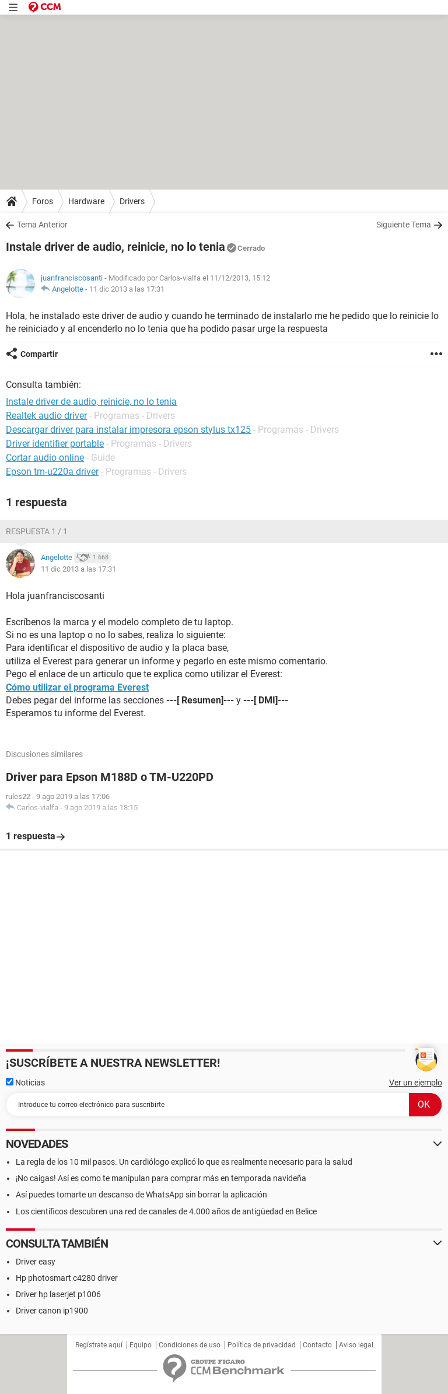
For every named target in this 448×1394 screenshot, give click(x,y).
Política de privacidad (262, 1345)
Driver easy (35, 1261)
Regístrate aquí (99, 1345)
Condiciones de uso (189, 1345)
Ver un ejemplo (415, 1082)
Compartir (39, 354)
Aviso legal (356, 1345)
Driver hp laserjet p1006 (58, 1294)
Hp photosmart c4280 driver (67, 1278)
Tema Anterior (42, 224)
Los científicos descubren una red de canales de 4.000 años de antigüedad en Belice (166, 1211)
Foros (42, 201)
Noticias (25, 1082)
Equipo (141, 1345)
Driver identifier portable (55, 443)
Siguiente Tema (403, 224)
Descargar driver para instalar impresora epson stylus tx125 (128, 429)
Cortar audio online (45, 457)
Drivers (132, 201)
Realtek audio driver (46, 415)
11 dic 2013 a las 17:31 (126, 289)
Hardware (86, 201)
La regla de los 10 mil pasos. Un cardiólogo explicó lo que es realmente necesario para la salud (184, 1162)
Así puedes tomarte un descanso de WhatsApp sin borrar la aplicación (141, 1194)
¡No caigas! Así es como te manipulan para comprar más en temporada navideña (161, 1178)
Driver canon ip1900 (52, 1310)
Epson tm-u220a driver (52, 471)
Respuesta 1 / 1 (37, 531)
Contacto (317, 1345)
